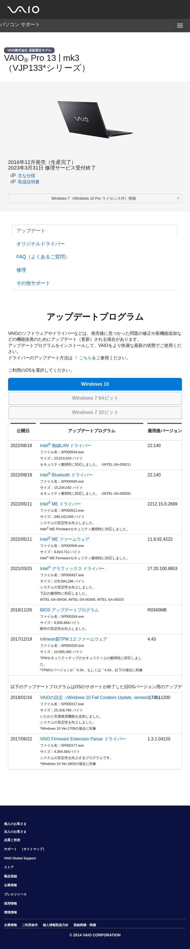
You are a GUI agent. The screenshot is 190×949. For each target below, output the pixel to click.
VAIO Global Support (20, 858)
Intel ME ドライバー (60, 504)
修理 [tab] (21, 270)
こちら (85, 358)
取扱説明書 (25, 182)
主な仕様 (23, 175)
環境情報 (10, 912)
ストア (9, 867)
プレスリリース (15, 894)
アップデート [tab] (30, 230)
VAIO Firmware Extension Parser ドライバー (83, 739)
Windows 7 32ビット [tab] (95, 412)
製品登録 (10, 876)
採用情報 (10, 903)
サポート (10, 849)
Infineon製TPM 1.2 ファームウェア (73, 639)
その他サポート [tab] (33, 283)
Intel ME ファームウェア (64, 539)
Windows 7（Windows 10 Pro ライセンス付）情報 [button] (93, 198)
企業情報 (10, 885)
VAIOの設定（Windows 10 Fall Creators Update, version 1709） (101, 697)
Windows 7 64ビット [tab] (95, 398)
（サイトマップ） (33, 849)
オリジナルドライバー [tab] (40, 244)
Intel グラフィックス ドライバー (72, 568)
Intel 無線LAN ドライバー (65, 445)
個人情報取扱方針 (56, 925)
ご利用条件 (30, 925)
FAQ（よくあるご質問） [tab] (43, 256)
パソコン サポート (20, 24)
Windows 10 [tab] (95, 384)
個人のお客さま (15, 824)
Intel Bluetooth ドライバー (66, 475)
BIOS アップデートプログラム (69, 610)
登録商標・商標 (84, 925)
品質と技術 (12, 840)
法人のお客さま (15, 832)
